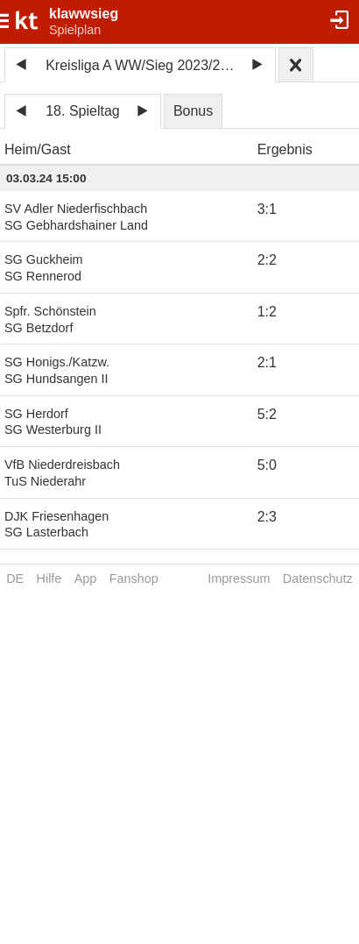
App (85, 578)
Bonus (193, 110)
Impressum (239, 578)
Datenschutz (318, 578)
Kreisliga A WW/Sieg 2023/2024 (143, 65)
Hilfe (49, 578)
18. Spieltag (83, 110)
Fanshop (133, 578)
